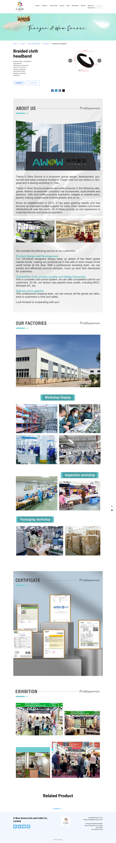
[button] (70, 61)
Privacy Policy (58, 839)
